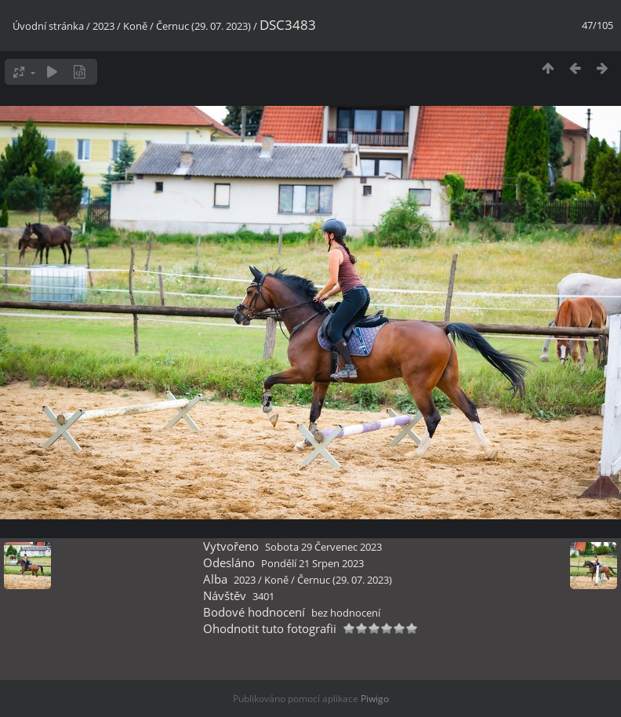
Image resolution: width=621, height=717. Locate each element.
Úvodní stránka (48, 26)
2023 (103, 26)
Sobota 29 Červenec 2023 (323, 547)
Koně (135, 26)
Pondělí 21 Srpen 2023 (312, 563)
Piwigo (375, 698)
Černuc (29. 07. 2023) (203, 26)
